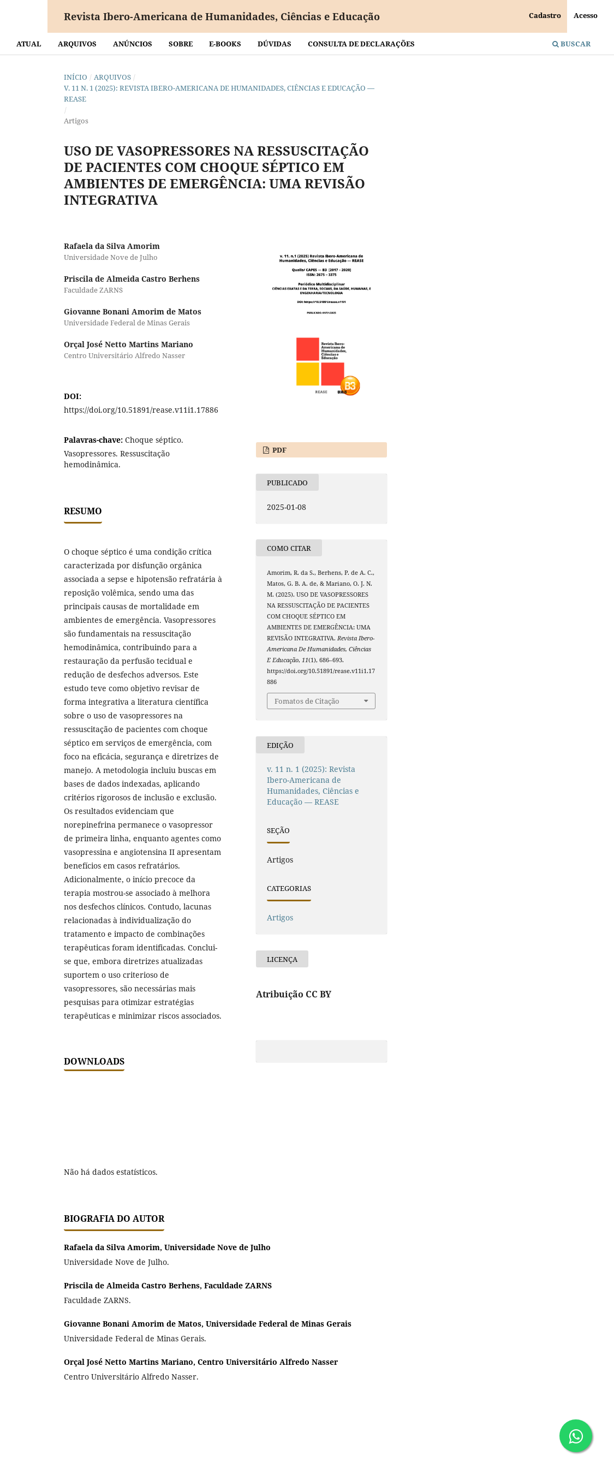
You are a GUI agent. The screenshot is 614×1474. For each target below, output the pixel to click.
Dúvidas (274, 44)
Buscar (571, 44)
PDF (279, 450)
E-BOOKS (225, 44)
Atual (28, 44)
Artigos (280, 917)
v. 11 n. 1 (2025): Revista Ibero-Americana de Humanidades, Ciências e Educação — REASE (219, 93)
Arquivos (77, 44)
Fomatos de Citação (307, 701)
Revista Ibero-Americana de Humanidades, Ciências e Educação (222, 16)
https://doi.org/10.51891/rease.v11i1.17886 (141, 410)
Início (75, 77)
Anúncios (132, 44)
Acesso (586, 15)
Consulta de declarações (361, 44)
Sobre (181, 44)
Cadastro (545, 15)
